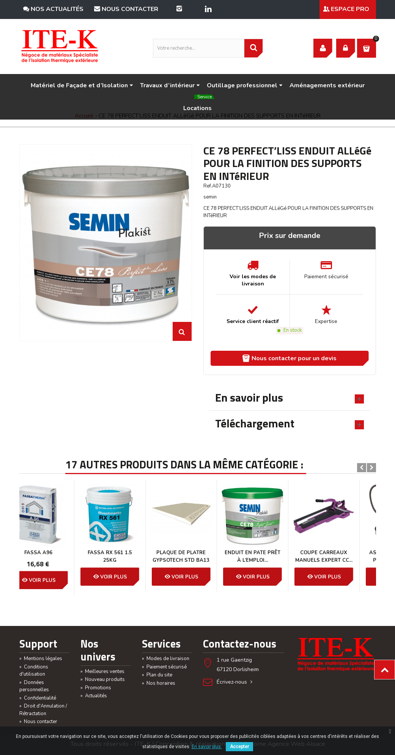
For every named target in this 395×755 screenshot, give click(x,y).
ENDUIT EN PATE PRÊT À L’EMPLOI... (197, 556)
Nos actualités (53, 9)
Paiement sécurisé (164, 667)
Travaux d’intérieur (170, 85)
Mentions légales (40, 658)
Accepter (239, 746)
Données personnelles (34, 686)
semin (210, 197)
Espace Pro (346, 9)
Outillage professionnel (245, 85)
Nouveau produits (102, 679)
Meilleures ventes (102, 671)
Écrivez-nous (235, 682)
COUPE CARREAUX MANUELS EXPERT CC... (268, 556)
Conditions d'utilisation (33, 671)
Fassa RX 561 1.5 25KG (55, 556)
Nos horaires (158, 683)
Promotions (95, 687)
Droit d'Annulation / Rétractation (43, 710)
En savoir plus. (207, 746)
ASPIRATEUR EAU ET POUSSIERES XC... (340, 556)
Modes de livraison (165, 658)
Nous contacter (126, 9)
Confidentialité (37, 698)
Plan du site (157, 674)
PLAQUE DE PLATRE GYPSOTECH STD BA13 (126, 556)
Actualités (93, 695)
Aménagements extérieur (327, 85)
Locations (199, 104)
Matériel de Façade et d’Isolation (82, 85)
